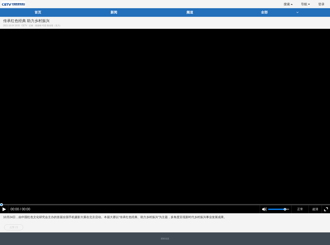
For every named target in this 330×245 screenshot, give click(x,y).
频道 (189, 12)
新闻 (113, 12)
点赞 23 (13, 227)
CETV (24, 25)
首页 (38, 12)
